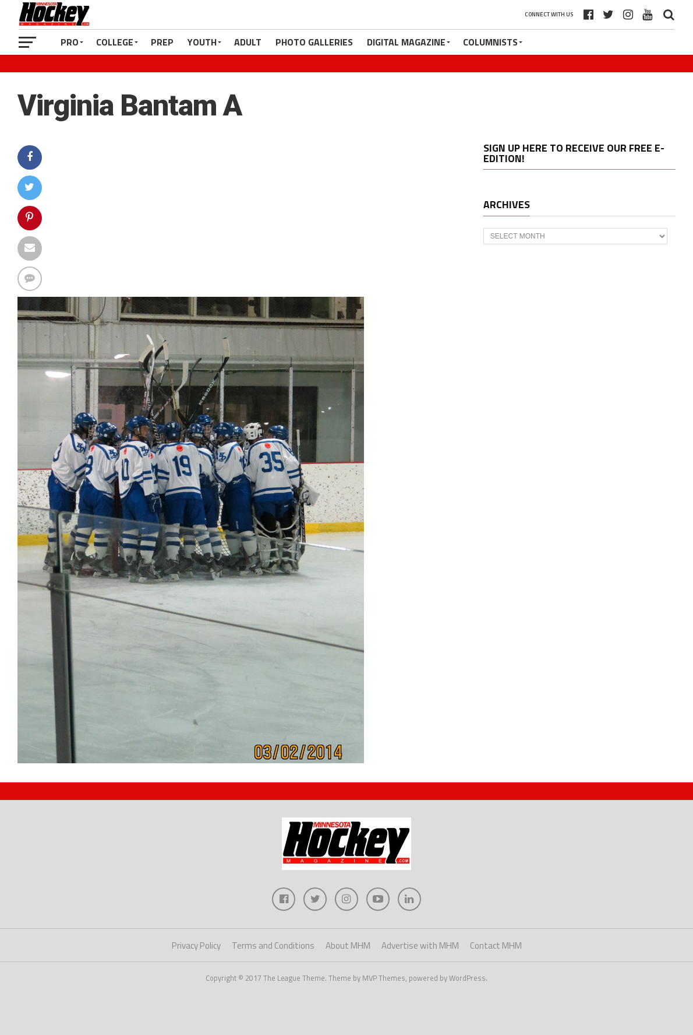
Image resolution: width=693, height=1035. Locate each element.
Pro (70, 42)
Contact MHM (496, 945)
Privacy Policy (196, 945)
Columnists (490, 42)
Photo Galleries (314, 42)
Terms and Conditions (273, 945)
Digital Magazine (406, 42)
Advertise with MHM (420, 945)
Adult (247, 42)
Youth (202, 42)
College (114, 42)
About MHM (348, 945)
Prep (162, 42)
